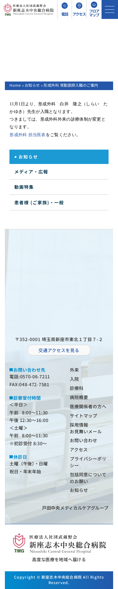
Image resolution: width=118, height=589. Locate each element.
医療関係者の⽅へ (88, 406)
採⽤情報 (79, 424)
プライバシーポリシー (88, 461)
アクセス (79, 449)
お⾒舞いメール (86, 431)
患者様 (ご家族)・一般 (39, 202)
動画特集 (24, 187)
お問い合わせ (83, 440)
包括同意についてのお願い (88, 477)
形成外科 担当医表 (27, 134)
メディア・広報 (31, 171)
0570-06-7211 (35, 376)
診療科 (77, 388)
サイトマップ (83, 415)
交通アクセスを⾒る (58, 350)
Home (15, 85)
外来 (74, 369)
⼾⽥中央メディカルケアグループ (75, 507)
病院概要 (79, 397)
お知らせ (32, 85)
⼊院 (74, 379)
